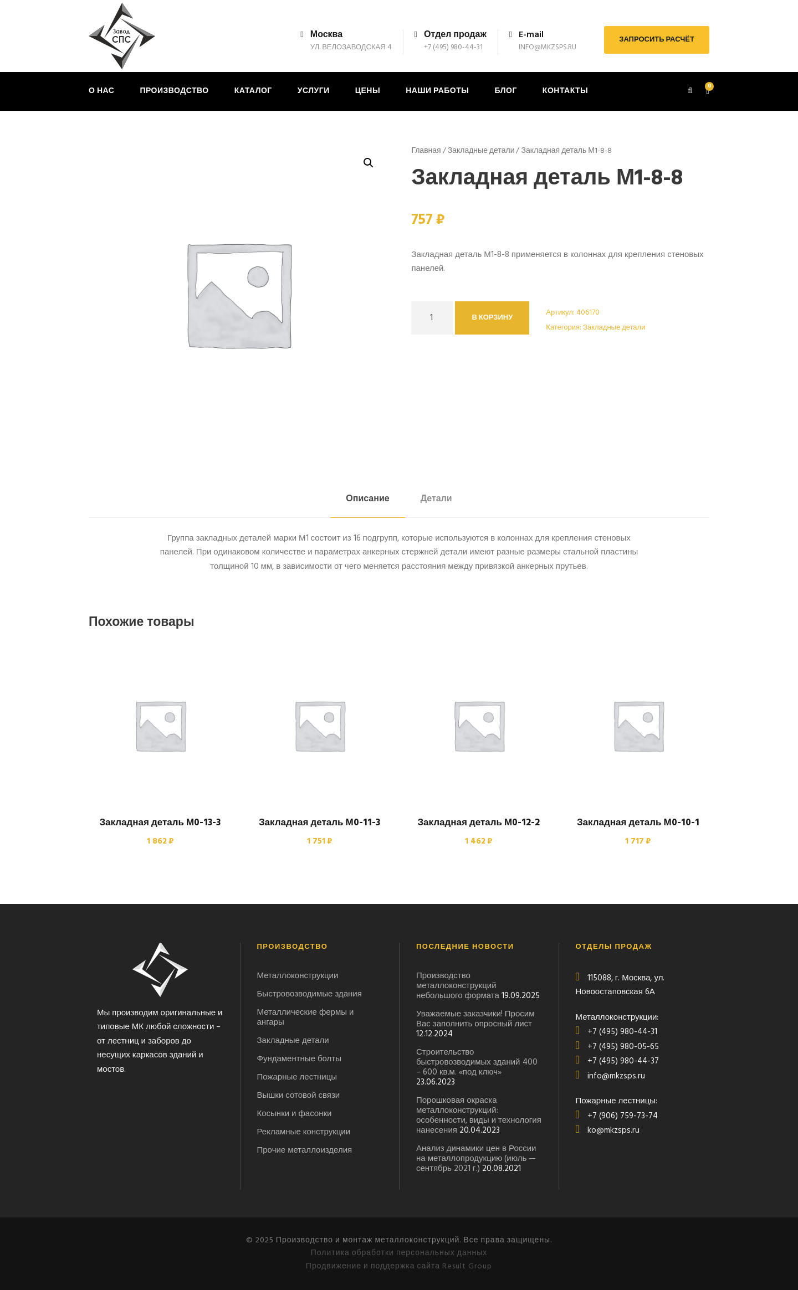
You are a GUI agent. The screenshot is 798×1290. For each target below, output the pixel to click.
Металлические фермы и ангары (305, 1017)
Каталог (253, 91)
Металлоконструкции (298, 976)
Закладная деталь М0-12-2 (478, 822)
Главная (426, 151)
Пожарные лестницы (297, 1077)
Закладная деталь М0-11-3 (319, 822)
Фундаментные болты (299, 1059)
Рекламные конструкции (304, 1132)
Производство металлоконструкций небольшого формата (457, 986)
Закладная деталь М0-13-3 (160, 822)
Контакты (565, 91)
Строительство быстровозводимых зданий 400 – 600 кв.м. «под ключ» (477, 1062)
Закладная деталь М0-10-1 (638, 822)
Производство (174, 91)
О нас (101, 91)
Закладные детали (481, 151)
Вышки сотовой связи (298, 1095)
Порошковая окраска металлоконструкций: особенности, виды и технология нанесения (478, 1115)
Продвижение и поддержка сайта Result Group (399, 1266)
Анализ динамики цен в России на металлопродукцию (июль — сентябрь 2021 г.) (476, 1158)
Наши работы (437, 91)
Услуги (314, 91)
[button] (368, 163)
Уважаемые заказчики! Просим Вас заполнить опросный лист (475, 1019)
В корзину (492, 317)
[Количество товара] (432, 318)
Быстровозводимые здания (309, 994)
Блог (505, 91)
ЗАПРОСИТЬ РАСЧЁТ (656, 39)
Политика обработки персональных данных (399, 1253)
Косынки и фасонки (294, 1114)
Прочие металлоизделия (304, 1150)
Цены (367, 91)
